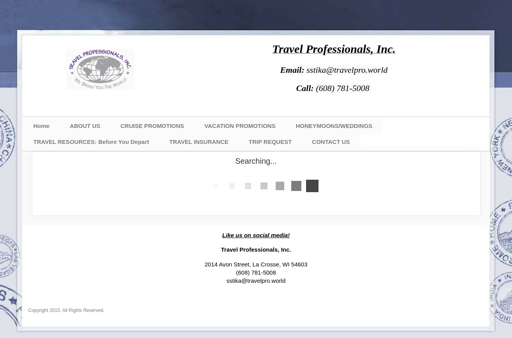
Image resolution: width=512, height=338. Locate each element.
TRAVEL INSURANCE (199, 141)
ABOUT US (85, 126)
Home (41, 126)
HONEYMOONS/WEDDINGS (334, 126)
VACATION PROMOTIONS (240, 126)
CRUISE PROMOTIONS (152, 126)
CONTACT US (331, 141)
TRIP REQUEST (270, 141)
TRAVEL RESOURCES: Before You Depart (91, 141)
